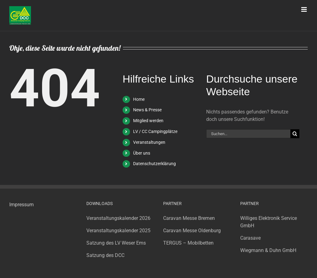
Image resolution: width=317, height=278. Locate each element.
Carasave (250, 238)
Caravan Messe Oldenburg (192, 230)
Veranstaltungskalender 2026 (118, 218)
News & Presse (147, 109)
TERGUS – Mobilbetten (188, 243)
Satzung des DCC (105, 255)
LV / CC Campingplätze (155, 131)
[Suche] (294, 133)
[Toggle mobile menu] (304, 9)
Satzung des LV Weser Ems (116, 243)
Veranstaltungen (149, 142)
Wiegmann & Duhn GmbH (268, 250)
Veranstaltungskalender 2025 (118, 230)
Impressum (21, 204)
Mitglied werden (148, 120)
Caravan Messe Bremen (189, 218)
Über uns (141, 153)
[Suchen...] (248, 133)
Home (139, 99)
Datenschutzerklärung (154, 163)
